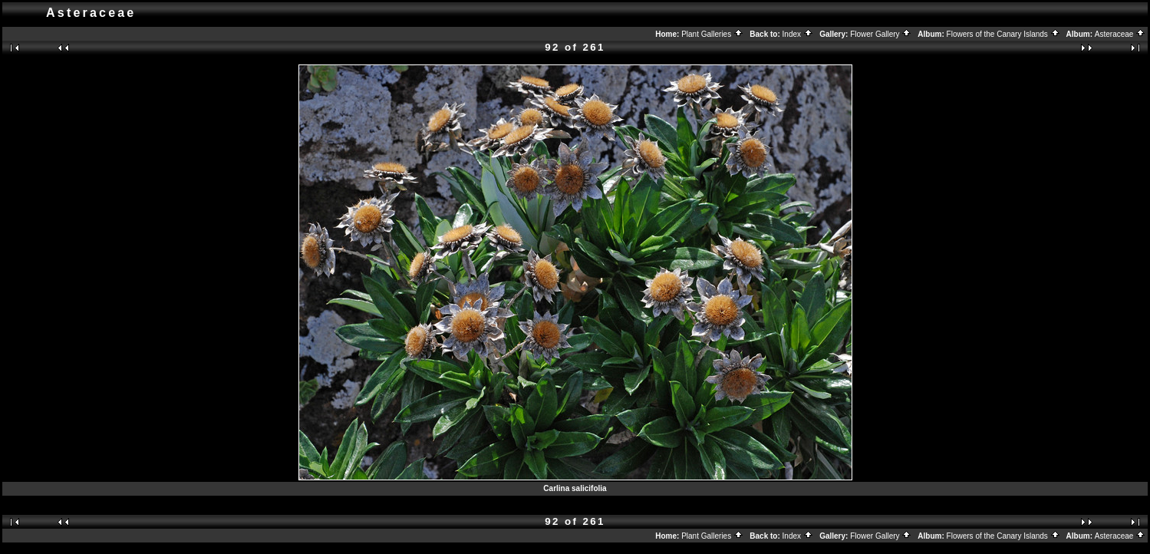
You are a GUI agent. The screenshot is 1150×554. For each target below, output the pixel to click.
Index (798, 34)
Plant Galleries (712, 34)
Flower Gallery (880, 34)
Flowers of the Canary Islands (1003, 34)
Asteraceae (1120, 34)
